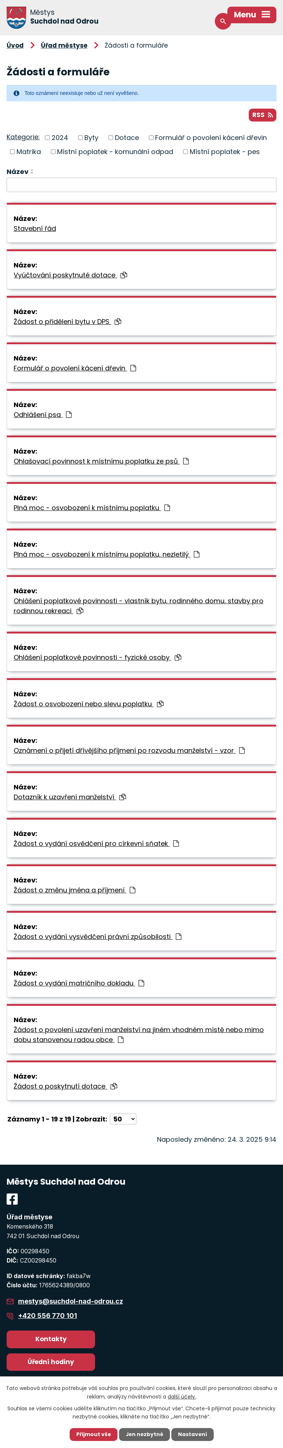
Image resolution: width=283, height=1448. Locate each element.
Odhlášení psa (42, 415)
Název (17, 171)
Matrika (29, 151)
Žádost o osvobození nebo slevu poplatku (89, 704)
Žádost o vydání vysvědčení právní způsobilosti (97, 937)
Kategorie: (23, 137)
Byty (91, 137)
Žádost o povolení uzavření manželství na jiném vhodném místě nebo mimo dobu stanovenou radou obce (139, 1035)
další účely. (182, 1396)
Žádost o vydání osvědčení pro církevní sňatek (96, 843)
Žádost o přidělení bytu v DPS (67, 322)
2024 (60, 137)
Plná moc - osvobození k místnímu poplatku (92, 508)
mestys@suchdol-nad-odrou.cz (70, 1301)
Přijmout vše (92, 1434)
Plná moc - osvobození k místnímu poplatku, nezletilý (106, 554)
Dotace (127, 137)
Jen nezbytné (144, 1434)
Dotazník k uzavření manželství (70, 797)
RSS (262, 114)
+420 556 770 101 (47, 1316)
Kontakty (51, 1339)
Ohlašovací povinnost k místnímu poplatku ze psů (101, 461)
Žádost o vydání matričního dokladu (79, 983)
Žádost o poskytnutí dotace (65, 1086)
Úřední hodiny (51, 1362)
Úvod (15, 45)
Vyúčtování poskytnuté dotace (70, 275)
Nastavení (193, 1434)
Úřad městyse (64, 45)
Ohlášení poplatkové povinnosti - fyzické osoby (97, 657)
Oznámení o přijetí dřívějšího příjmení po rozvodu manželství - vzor (129, 750)
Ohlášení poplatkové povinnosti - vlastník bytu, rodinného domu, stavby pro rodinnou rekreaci (138, 606)
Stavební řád (35, 228)
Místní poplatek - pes (225, 151)
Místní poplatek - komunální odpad (115, 151)
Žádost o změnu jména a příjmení (74, 890)
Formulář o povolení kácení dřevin (211, 137)
